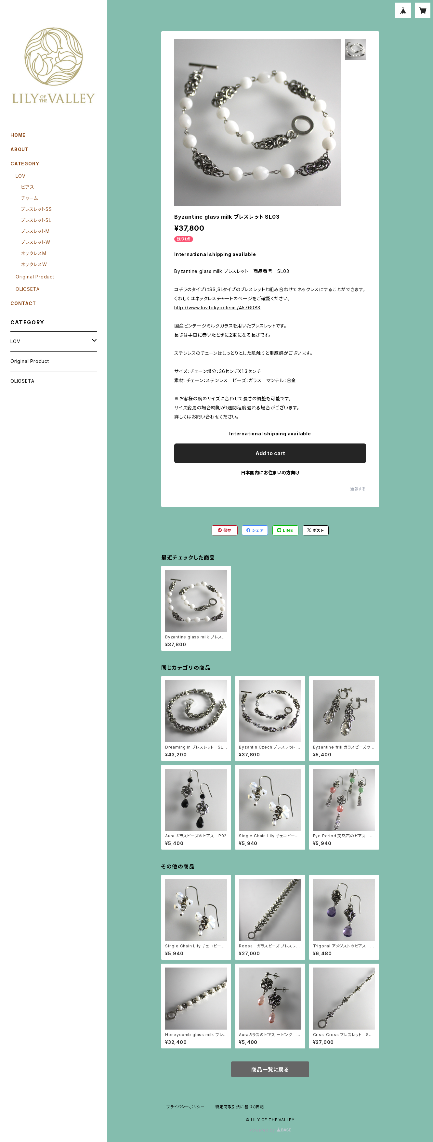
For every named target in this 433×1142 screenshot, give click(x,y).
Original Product (35, 276)
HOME (18, 135)
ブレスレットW (35, 242)
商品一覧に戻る (270, 1069)
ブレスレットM (35, 231)
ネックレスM (33, 253)
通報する (358, 488)
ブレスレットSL (36, 220)
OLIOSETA (27, 289)
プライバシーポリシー (185, 1106)
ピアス (27, 187)
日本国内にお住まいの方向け (270, 472)
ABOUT (19, 149)
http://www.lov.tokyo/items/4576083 (217, 307)
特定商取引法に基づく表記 (239, 1106)
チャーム (29, 198)
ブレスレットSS (36, 209)
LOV (20, 176)
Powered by (270, 1130)
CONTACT (23, 303)
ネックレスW (34, 264)
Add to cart (270, 453)
